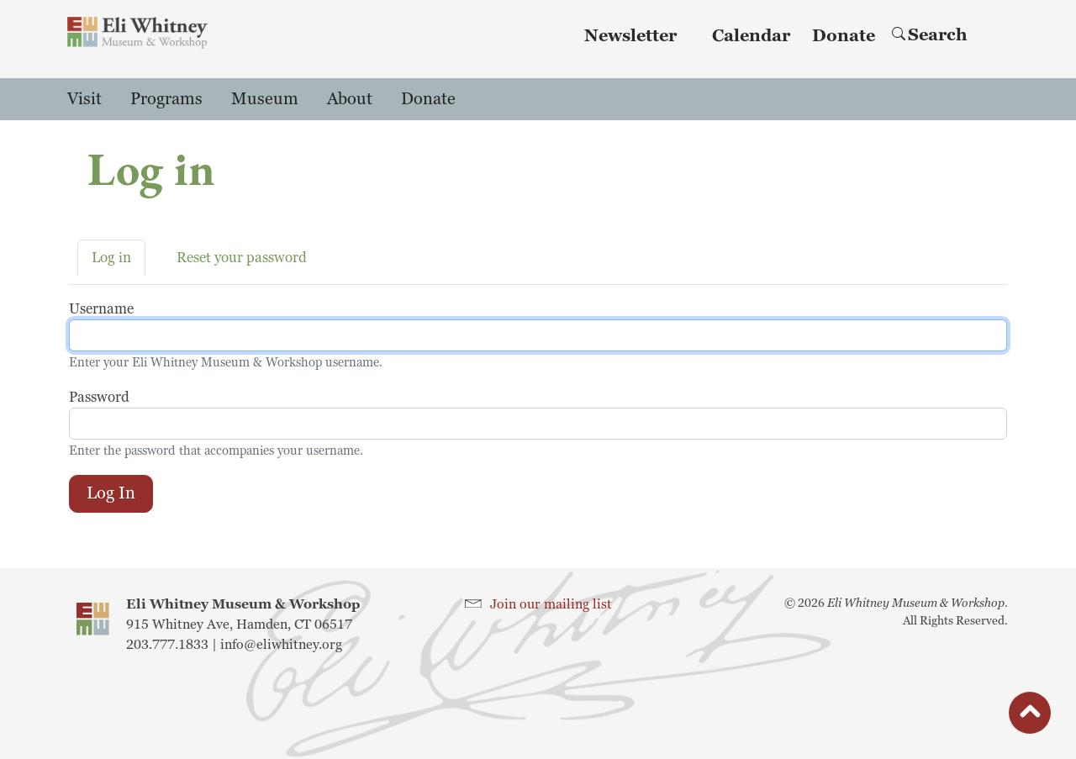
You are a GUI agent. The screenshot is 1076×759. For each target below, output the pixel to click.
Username (101, 309)
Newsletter (630, 36)
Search (930, 35)
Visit (84, 99)
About (349, 99)
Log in (111, 257)
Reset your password (242, 257)
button (1030, 717)
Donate (843, 36)
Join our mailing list (551, 604)
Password (99, 397)
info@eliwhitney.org (281, 644)
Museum (264, 99)
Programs (166, 99)
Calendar (751, 36)
